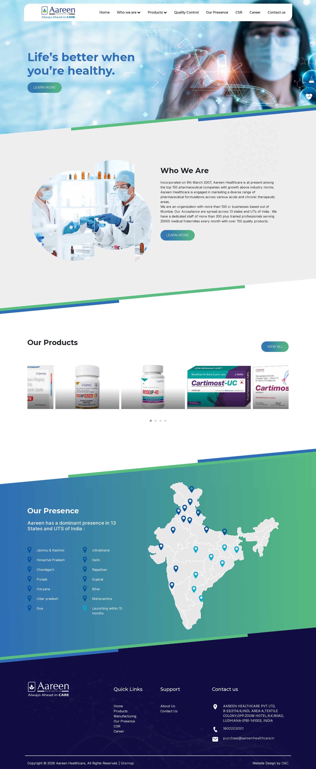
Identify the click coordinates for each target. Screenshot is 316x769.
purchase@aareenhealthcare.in (248, 738)
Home (104, 12)
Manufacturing (125, 716)
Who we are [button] (128, 12)
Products (121, 711)
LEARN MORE (44, 87)
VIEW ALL (275, 346)
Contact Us (169, 711)
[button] (150, 421)
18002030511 (233, 728)
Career (254, 12)
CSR (238, 12)
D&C (285, 763)
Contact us (277, 12)
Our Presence (217, 12)
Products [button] (157, 12)
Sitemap (127, 763)
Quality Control (186, 12)
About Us (167, 706)
